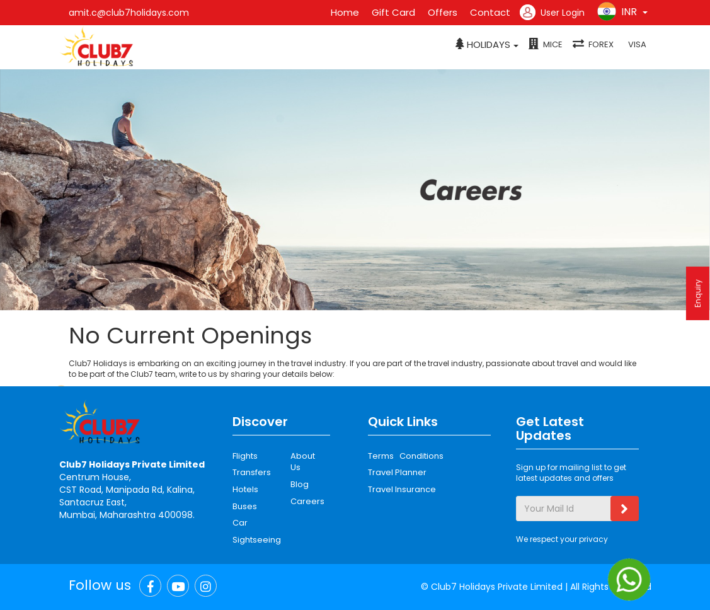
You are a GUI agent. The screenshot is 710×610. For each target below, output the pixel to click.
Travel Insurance (402, 489)
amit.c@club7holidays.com (129, 12)
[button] (487, 45)
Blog (299, 484)
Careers (305, 501)
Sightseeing (256, 540)
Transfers (251, 472)
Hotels (245, 489)
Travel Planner (397, 472)
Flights (245, 456)
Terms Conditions (406, 456)
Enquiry (697, 293)
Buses (244, 506)
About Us (302, 462)
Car (240, 523)
